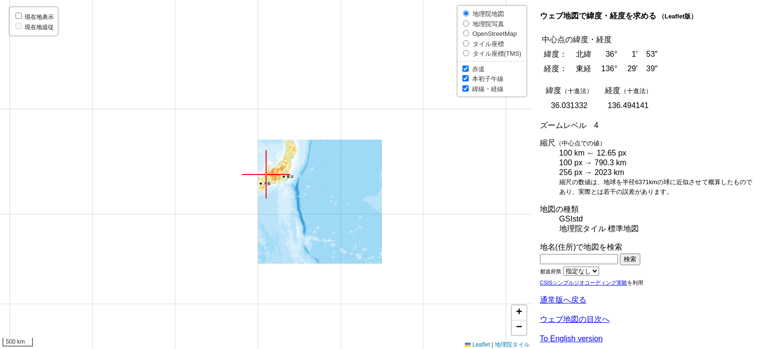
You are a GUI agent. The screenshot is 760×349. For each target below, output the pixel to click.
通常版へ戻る (563, 300)
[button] (266, 174)
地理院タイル (512, 344)
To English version (571, 338)
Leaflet (477, 344)
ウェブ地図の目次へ (575, 319)
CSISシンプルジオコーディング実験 (583, 283)
